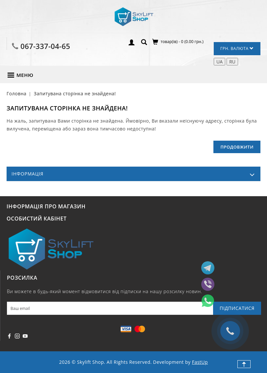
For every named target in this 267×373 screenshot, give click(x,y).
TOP (244, 364)
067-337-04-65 (45, 46)
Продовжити (237, 147)
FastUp (200, 362)
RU (232, 61)
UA (219, 61)
